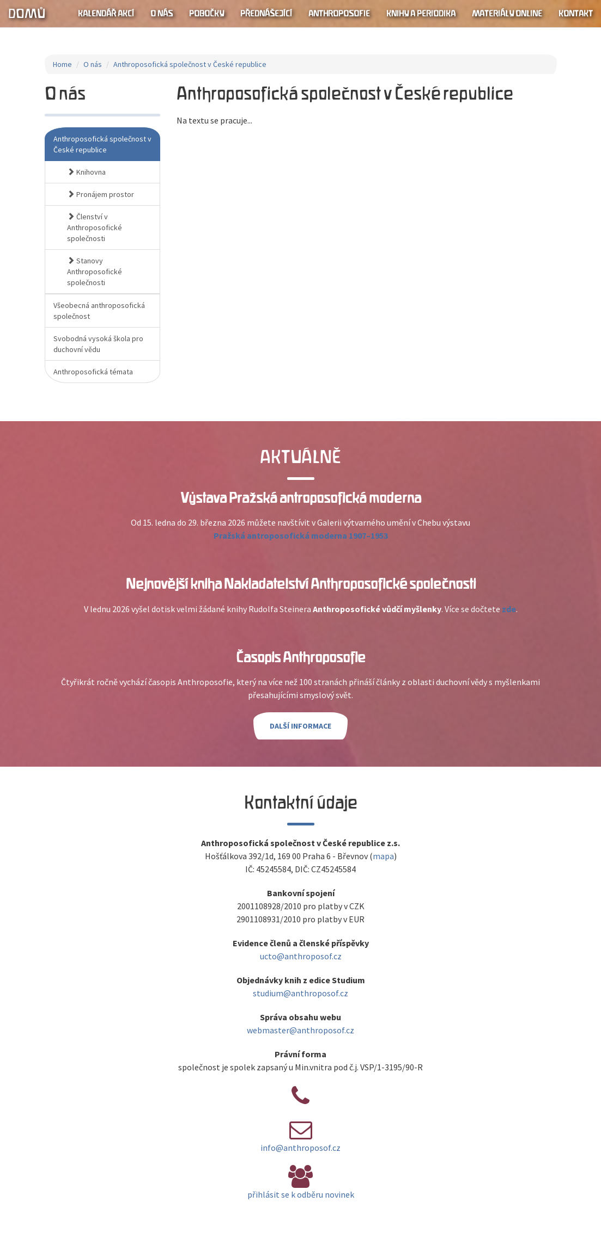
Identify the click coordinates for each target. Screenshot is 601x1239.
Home (62, 64)
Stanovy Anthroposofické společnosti (94, 271)
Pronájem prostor (100, 194)
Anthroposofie (339, 14)
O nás (161, 14)
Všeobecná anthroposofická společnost (99, 310)
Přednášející (266, 14)
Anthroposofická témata (93, 372)
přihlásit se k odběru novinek (300, 1194)
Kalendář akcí (106, 14)
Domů (26, 13)
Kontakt (575, 14)
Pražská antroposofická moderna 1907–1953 (301, 535)
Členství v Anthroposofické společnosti (94, 227)
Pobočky (206, 14)
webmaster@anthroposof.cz (300, 1030)
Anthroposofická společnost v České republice (189, 64)
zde (509, 608)
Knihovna (86, 172)
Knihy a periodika (421, 14)
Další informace (300, 726)
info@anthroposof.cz (300, 1147)
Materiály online (507, 14)
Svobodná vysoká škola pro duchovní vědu (98, 344)
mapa (383, 855)
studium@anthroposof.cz (300, 993)
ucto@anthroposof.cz (301, 956)
